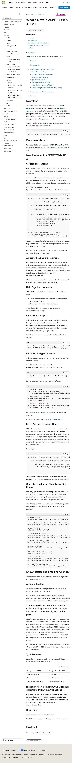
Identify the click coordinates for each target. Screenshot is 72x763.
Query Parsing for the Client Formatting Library (47, 88)
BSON (46, 358)
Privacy (41, 754)
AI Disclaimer (6, 754)
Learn (27, 14)
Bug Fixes (30, 48)
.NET (32, 14)
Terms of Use (6, 757)
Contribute (33, 754)
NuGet (44, 116)
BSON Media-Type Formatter (41, 82)
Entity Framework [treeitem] (9, 133)
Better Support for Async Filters (42, 85)
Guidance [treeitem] (9, 43)
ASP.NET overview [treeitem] (9, 24)
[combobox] (12, 18)
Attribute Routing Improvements (42, 74)
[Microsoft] (3, 2)
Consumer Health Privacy (54, 754)
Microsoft (31, 52)
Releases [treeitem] (10, 83)
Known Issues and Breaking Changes (38, 45)
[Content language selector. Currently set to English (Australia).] (9, 750)
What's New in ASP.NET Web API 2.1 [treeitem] (14, 96)
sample (41, 250)
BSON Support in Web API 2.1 (53, 419)
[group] (48, 134)
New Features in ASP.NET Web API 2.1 (38, 43)
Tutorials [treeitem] (6, 27)
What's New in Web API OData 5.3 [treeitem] (15, 86)
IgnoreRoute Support (38, 80)
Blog (25, 754)
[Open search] (63, 2)
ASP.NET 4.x (39, 14)
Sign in (68, 2)
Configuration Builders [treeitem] (10, 111)
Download (31, 38)
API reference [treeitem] (7, 151)
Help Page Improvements (40, 77)
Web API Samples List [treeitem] (11, 106)
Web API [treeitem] (7, 38)
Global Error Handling (39, 72)
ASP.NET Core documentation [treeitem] (12, 22)
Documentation (32, 40)
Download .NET (64, 7)
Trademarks (15, 757)
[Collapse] (19, 14)
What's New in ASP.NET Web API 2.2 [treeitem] (15, 91)
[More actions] (68, 14)
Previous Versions (17, 754)
